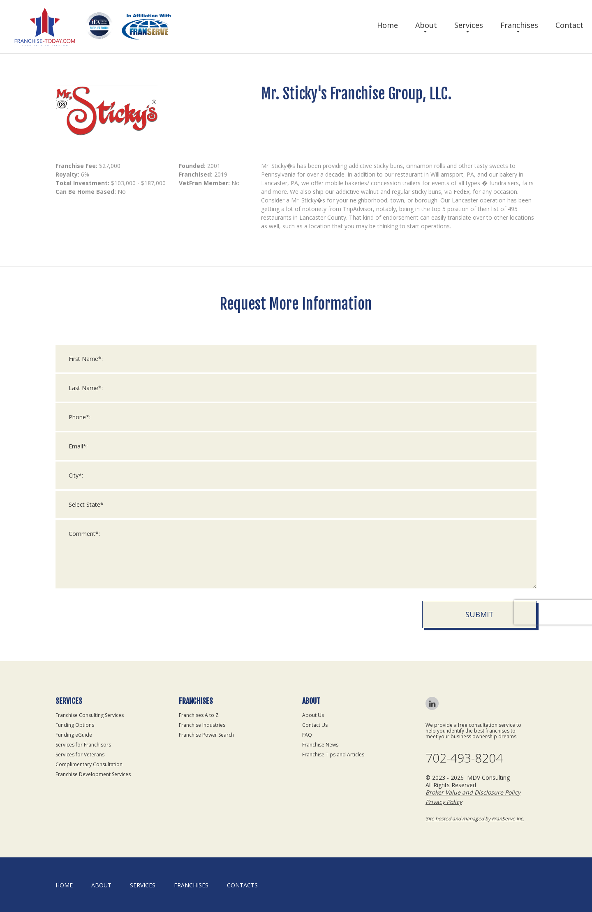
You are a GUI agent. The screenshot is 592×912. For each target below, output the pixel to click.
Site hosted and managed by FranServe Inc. (475, 818)
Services (468, 25)
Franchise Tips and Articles (333, 754)
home (64, 885)
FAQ (307, 734)
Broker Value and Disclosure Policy (473, 792)
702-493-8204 (464, 758)
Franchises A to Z (199, 715)
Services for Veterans (80, 754)
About (426, 25)
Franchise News (320, 744)
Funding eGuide (74, 734)
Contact (569, 25)
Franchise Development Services (93, 774)
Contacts (242, 885)
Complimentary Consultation (89, 764)
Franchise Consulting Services (90, 715)
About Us (313, 715)
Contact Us (315, 724)
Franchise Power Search (206, 734)
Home (387, 25)
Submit (479, 621)
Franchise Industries (202, 724)
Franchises (519, 25)
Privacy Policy (444, 802)
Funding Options (75, 724)
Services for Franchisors (83, 744)
